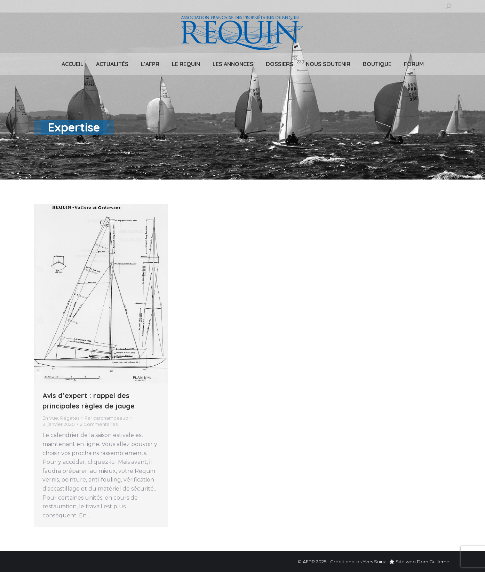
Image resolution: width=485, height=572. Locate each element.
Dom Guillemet (434, 561)
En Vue (50, 418)
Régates (69, 418)
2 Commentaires (99, 424)
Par (106, 418)
